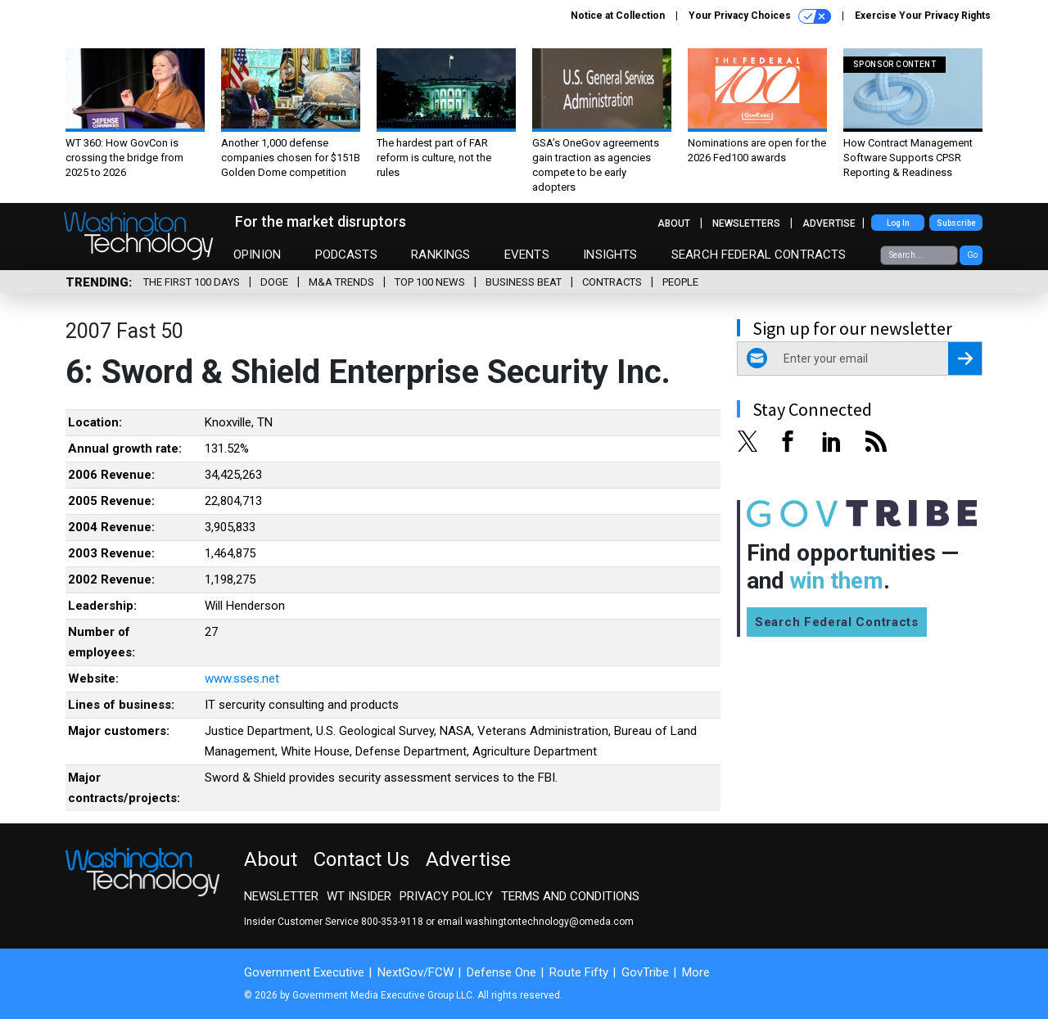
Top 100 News (430, 282)
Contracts (612, 282)
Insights (610, 254)
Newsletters (746, 223)
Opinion (257, 254)
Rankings (440, 254)
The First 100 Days (191, 282)
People (680, 282)
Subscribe (956, 223)
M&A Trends (341, 282)
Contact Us (361, 859)
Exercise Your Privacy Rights (923, 15)
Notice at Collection (618, 15)
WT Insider (359, 896)
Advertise (829, 223)
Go (972, 254)
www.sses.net (242, 678)
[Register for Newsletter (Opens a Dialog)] (965, 358)
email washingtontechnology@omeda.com (535, 921)
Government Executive (304, 972)
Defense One (501, 972)
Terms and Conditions (570, 896)
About (673, 223)
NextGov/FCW (415, 972)
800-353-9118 (392, 921)
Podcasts (346, 254)
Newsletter (281, 896)
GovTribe (645, 972)
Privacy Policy (446, 896)
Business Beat (524, 282)
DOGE (274, 282)
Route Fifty (578, 972)
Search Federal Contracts (759, 254)
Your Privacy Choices (760, 16)
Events (526, 254)
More (696, 972)
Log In (898, 223)
